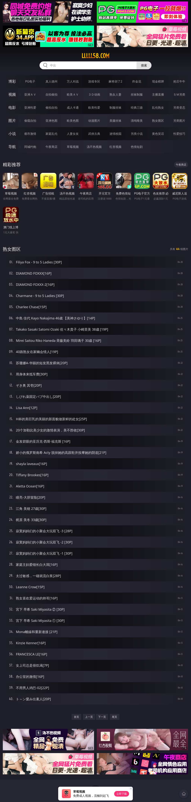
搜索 (144, 65)
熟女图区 (158, 121)
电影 (12, 107)
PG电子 (30, 81)
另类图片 (179, 121)
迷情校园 (115, 134)
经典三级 (137, 107)
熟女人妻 (115, 94)
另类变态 (179, 107)
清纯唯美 (137, 121)
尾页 (114, 717)
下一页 (102, 717)
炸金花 (136, 81)
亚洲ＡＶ (30, 94)
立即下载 (121, 793)
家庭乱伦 (51, 134)
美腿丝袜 (115, 121)
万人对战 (73, 81)
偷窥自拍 (30, 121)
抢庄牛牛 (179, 81)
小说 (12, 133)
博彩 (12, 81)
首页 (76, 717)
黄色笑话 (158, 134)
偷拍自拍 (51, 107)
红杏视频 (115, 147)
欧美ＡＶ (73, 94)
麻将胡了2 (115, 81)
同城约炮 (30, 147)
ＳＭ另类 (179, 94)
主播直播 (158, 94)
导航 (12, 146)
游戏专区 (94, 81)
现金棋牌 (158, 81)
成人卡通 (73, 107)
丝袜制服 (137, 94)
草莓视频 (73, 147)
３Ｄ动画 (94, 94)
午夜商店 (51, 147)
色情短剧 (137, 147)
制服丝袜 (115, 107)
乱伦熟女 (158, 107)
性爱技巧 (179, 134)
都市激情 (30, 134)
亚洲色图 (51, 121)
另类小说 (137, 134)
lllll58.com (95, 56)
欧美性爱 (94, 107)
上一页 (89, 717)
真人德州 (51, 81)
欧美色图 (73, 121)
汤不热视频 (94, 147)
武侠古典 (94, 134)
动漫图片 (94, 121)
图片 (12, 120)
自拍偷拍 (51, 94)
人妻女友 (73, 134)
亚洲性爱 (30, 107)
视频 (12, 94)
